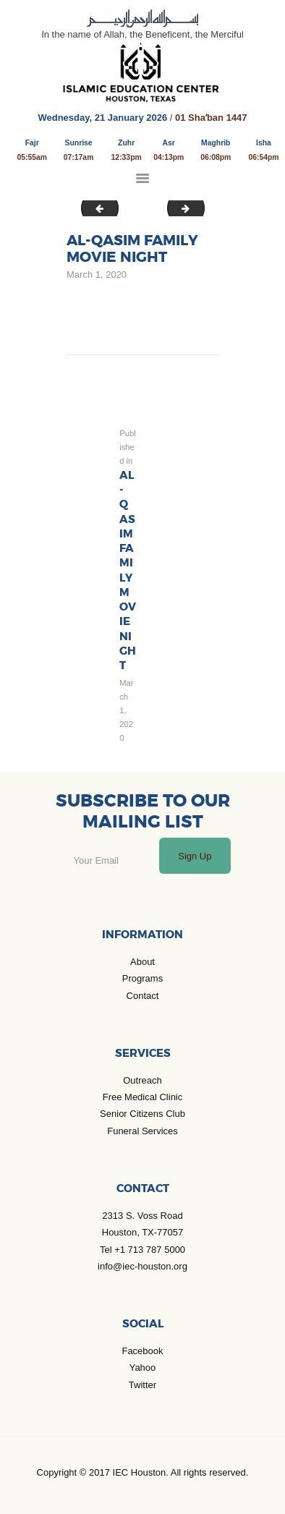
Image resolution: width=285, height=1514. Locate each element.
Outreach (142, 1080)
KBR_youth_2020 (96, 208)
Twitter (142, 1384)
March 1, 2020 (97, 274)
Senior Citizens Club (142, 1113)
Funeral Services (142, 1131)
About (142, 961)
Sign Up (194, 856)
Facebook (142, 1350)
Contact (143, 995)
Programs (142, 978)
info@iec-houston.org (142, 1266)
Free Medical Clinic (143, 1097)
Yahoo (142, 1367)
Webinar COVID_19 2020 (200, 208)
